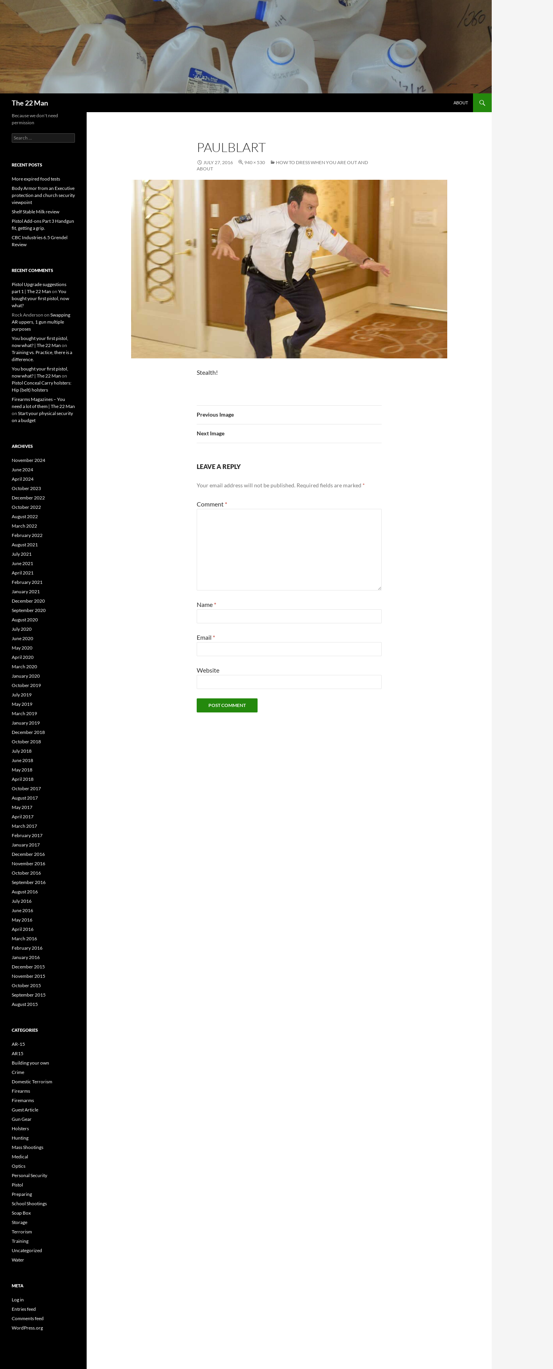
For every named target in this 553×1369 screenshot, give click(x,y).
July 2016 (22, 901)
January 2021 (26, 591)
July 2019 (22, 695)
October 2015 (26, 985)
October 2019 (26, 685)
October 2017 (26, 788)
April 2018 (23, 779)
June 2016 (22, 910)
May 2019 (22, 704)
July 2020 (22, 629)
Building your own (30, 1063)
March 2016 (24, 938)
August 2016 (25, 892)
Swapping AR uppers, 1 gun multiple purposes (41, 322)
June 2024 (22, 469)
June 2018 (22, 760)
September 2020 (29, 610)
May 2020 (22, 648)
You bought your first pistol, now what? (40, 298)
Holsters (20, 1128)
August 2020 (25, 620)
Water (18, 1260)
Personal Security (29, 1175)
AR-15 (18, 1044)
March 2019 (24, 713)
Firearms (21, 1091)
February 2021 (27, 582)
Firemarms (23, 1100)
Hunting (20, 1138)
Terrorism (22, 1232)
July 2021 (22, 554)
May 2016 (22, 920)
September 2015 (29, 995)
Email (206, 637)
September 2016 (29, 882)
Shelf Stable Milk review (35, 212)
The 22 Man (30, 102)
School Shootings (29, 1203)
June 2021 (22, 563)
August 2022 (25, 516)
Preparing (22, 1194)
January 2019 (26, 723)
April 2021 (23, 573)
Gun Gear (22, 1119)
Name (206, 604)
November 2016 (28, 863)
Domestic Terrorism (32, 1081)
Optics (18, 1166)
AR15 (17, 1053)
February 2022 (27, 535)
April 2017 (23, 817)
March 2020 (24, 666)
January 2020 (26, 676)
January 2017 (26, 845)
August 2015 (25, 1004)
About (460, 102)
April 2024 (23, 479)
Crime (18, 1072)
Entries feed (24, 1309)
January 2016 (26, 957)
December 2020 (28, 601)
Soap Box (21, 1213)
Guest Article (25, 1110)
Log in (18, 1300)
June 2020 (22, 638)
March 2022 (24, 526)
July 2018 (22, 751)
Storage (19, 1222)
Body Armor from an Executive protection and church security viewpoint (43, 195)
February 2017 (27, 835)
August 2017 (25, 798)
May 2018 (22, 770)
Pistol (17, 1185)
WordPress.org (27, 1328)
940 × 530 (254, 162)
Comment (212, 504)
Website (208, 670)
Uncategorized (27, 1250)
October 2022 (26, 507)
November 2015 (28, 976)
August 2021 (25, 545)
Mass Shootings (27, 1147)
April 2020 (23, 657)
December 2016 (28, 854)
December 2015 (28, 967)
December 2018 (28, 732)
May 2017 (22, 807)
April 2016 (23, 929)
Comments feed (28, 1318)
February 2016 (27, 948)
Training (20, 1241)
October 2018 (26, 741)
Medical (20, 1157)
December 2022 (28, 498)
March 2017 (24, 826)
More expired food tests (36, 179)
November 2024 (28, 460)
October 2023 (26, 488)
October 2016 (26, 873)
